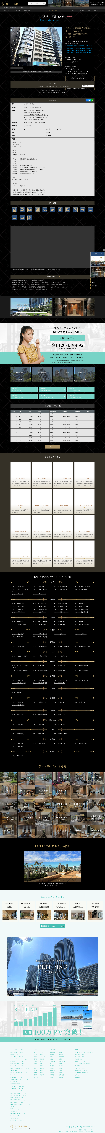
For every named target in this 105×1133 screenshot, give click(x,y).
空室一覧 (96, 10)
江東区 (42, 1054)
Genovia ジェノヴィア (16, 1090)
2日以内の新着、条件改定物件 (82, 1063)
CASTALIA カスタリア (16, 1070)
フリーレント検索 (79, 1056)
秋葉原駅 (61, 1077)
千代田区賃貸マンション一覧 (16, 7)
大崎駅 (60, 1070)
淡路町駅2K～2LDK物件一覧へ (75, 389)
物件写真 (74, 10)
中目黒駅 (61, 1072)
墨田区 (35, 1063)
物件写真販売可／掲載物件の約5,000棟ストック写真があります (37, 71)
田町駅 (51, 1063)
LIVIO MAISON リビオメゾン (17, 1113)
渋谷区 (35, 1054)
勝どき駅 (52, 1065)
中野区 (35, 1070)
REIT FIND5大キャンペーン (51, 926)
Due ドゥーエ (13, 1081)
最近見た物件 (94, 259)
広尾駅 (51, 1059)
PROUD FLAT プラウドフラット (18, 1061)
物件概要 (82, 10)
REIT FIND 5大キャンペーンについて (84, 1052)
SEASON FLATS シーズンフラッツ (19, 1079)
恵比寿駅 (61, 1054)
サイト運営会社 (80, 362)
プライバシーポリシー (80, 1068)
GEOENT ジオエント (15, 1118)
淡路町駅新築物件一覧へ (16, 389)
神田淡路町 (35, 107)
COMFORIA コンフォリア (16, 1056)
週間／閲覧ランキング (80, 1054)
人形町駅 (52, 1068)
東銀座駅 (52, 1072)
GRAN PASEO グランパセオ (17, 1086)
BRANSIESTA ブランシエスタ (17, 1100)
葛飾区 (42, 1075)
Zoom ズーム (13, 1111)
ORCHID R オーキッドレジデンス (18, 1072)
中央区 (42, 1052)
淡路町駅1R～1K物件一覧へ (45, 389)
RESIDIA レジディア (15, 1054)
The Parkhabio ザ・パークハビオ (18, 1059)
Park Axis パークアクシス (16, 1052)
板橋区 (35, 1072)
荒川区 (42, 1068)
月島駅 (51, 1077)
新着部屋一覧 (78, 1059)
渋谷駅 (60, 1052)
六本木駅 (52, 1054)
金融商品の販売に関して (81, 1070)
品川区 (35, 1059)
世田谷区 (42, 1063)
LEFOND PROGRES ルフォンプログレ (19, 1068)
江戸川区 (36, 1077)
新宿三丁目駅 (62, 1061)
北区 (35, 1068)
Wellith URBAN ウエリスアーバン (18, 1109)
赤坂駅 (51, 1056)
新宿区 (35, 1056)
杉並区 (42, 1070)
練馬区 (42, 1072)
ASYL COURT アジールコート (17, 1102)
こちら (48, 92)
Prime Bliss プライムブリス (17, 1120)
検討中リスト (78, 1065)
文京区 (35, 1061)
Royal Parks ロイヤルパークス (18, 1093)
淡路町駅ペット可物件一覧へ (18, 396)
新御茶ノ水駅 (39, 115)
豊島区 (42, 1065)
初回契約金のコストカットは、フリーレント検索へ (51, 1039)
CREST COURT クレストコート (18, 1095)
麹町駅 (60, 1068)
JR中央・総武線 (28, 119)
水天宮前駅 (52, 1070)
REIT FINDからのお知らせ (81, 1072)
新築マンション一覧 (80, 1061)
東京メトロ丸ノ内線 (29, 110)
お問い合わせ (66, 338)
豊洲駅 (60, 1059)
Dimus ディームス (15, 1075)
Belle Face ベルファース (16, 1115)
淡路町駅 (38, 110)
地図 (89, 10)
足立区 (35, 1075)
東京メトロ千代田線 (29, 115)
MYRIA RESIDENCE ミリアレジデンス (19, 1084)
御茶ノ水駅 (39, 117)
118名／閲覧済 (53, 10)
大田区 (35, 1065)
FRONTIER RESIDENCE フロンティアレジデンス (20, 1105)
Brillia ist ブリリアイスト (16, 1077)
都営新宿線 (27, 113)
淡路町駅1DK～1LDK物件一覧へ (47, 396)
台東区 (42, 1061)
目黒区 (42, 1059)
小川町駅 (33, 113)
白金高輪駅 (52, 1061)
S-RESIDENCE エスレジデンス (18, 1088)
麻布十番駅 (52, 1052)
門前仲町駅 (61, 1056)
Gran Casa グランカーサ (16, 1097)
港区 (35, 1052)
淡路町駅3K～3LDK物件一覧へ (75, 396)
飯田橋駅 (61, 1063)
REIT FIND (6, 7)
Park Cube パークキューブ (17, 1063)
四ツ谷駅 (61, 1065)
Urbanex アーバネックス (16, 1065)
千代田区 (29, 107)
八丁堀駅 (52, 1075)
